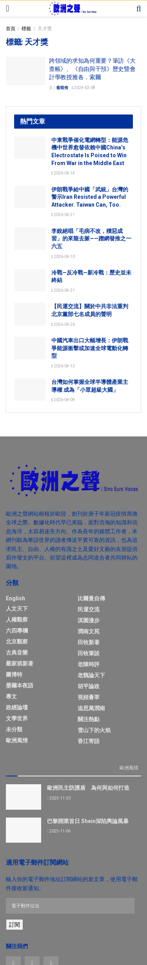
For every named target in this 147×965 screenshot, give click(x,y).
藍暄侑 (62, 87)
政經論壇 (17, 707)
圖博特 (14, 674)
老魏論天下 (91, 675)
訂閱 (14, 924)
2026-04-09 (63, 400)
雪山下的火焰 (94, 730)
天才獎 (45, 28)
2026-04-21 (63, 215)
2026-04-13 (63, 366)
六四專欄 (17, 630)
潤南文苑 (89, 631)
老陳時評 (89, 664)
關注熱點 (89, 719)
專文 (11, 696)
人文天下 (17, 608)
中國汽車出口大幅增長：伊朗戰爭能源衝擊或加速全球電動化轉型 (89, 348)
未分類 (14, 729)
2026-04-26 (63, 324)
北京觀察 (17, 641)
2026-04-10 (63, 256)
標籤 (26, 28)
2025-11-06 (59, 831)
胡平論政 (89, 686)
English (15, 598)
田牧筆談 (89, 653)
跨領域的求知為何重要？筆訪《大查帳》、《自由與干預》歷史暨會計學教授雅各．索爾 (92, 69)
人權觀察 (17, 619)
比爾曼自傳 (91, 598)
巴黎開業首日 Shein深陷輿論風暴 (88, 821)
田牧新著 (89, 642)
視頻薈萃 (89, 697)
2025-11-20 (59, 798)
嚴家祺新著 (19, 663)
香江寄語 (89, 741)
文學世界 (17, 718)
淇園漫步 (89, 620)
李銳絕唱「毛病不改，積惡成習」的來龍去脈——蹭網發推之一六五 (91, 238)
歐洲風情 (17, 740)
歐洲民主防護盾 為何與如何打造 (88, 788)
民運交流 (89, 609)
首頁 (10, 28)
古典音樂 (17, 652)
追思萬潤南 (91, 708)
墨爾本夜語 (19, 685)
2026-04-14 (63, 173)
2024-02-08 (84, 87)
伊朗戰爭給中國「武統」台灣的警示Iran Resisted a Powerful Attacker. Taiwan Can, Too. (89, 197)
